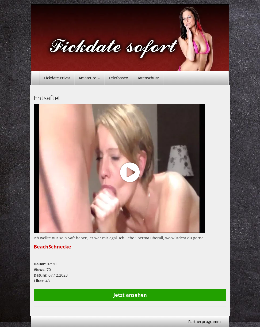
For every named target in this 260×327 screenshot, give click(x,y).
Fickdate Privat (57, 77)
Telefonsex (118, 77)
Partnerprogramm (204, 321)
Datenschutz (147, 77)
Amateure (89, 77)
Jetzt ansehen (130, 295)
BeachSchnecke (52, 246)
